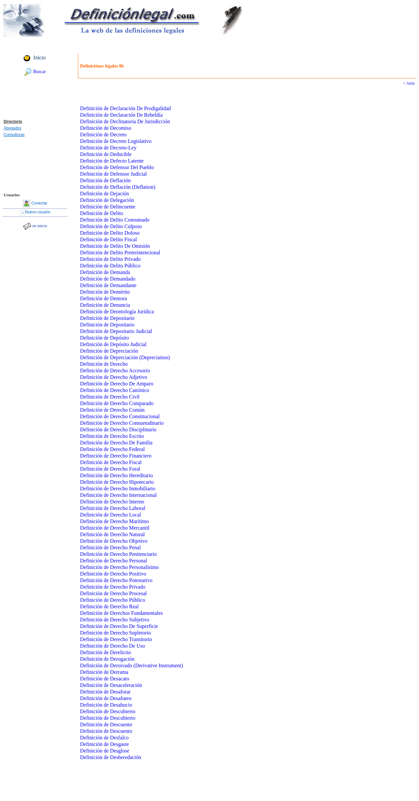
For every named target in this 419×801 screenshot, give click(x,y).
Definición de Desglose (104, 750)
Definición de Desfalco (104, 737)
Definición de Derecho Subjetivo (114, 619)
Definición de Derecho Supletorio (115, 632)
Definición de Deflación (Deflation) (117, 187)
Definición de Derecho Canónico (114, 390)
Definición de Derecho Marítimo (114, 521)
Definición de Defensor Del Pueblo (117, 167)
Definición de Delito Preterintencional (120, 252)
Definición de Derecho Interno (112, 501)
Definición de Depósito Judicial (113, 344)
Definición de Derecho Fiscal (111, 462)
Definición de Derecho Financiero (116, 456)
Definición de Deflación (105, 180)
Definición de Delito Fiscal (108, 239)
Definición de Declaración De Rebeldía (121, 115)
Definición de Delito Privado (110, 259)
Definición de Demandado (108, 279)
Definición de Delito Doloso (110, 233)
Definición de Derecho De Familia (116, 442)
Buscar (39, 71)
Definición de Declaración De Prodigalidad (125, 108)
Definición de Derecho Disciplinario (118, 429)
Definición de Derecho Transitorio (116, 639)
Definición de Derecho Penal (110, 547)
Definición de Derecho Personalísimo (119, 567)
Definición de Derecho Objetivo (114, 541)
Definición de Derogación (107, 659)
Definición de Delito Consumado (115, 220)
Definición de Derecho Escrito (112, 436)
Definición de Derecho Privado (112, 587)
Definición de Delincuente (108, 206)
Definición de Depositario (107, 318)
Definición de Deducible (106, 154)
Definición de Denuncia (105, 305)
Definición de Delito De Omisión (115, 246)
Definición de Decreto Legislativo (116, 141)
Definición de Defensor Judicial (113, 174)
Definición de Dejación (104, 193)
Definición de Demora (103, 298)
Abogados (12, 128)
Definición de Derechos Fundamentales (121, 613)
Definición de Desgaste (104, 744)
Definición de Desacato (104, 678)
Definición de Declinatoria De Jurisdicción (125, 121)
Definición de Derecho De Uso (112, 646)
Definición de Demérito (105, 292)
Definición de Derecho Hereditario (116, 475)
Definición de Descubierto (108, 711)
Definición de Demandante (108, 285)
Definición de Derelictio (105, 652)
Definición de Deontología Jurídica (117, 311)
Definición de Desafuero (106, 698)
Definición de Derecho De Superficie (119, 626)
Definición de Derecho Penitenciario (118, 554)
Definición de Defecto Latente (112, 161)
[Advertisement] (35, 97)
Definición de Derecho (104, 364)
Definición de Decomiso (105, 128)
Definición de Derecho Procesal (113, 593)
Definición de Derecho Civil (110, 397)
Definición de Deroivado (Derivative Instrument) (131, 665)
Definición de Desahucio (106, 705)
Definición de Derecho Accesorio (115, 370)
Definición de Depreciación (109, 351)
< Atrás (409, 83)
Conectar (39, 203)
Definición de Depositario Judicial (116, 331)
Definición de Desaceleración (111, 685)
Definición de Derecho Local (110, 515)
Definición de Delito (101, 213)
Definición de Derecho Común (112, 410)
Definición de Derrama (104, 672)
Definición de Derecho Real (109, 606)
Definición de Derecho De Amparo (117, 383)
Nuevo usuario (37, 212)
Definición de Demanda (105, 272)
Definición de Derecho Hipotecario (117, 482)
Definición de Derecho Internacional (118, 495)
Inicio (39, 57)
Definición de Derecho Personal (113, 560)
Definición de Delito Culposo (111, 226)
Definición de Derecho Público (112, 600)
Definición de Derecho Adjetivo (113, 377)
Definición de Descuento (106, 724)
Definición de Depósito (104, 338)
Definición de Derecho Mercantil (115, 528)
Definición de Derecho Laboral (112, 508)
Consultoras (14, 134)
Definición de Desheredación (110, 757)
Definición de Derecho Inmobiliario (117, 488)
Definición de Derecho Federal (112, 449)
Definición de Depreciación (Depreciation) (125, 357)
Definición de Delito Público (110, 265)
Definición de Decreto (103, 134)
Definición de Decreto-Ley (108, 147)
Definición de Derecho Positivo (113, 573)
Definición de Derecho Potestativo (116, 580)
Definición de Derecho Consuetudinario (122, 423)
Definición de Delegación (107, 200)
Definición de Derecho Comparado (117, 403)
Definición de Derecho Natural (112, 534)
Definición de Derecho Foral (110, 469)
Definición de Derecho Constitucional (120, 416)
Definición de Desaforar (105, 691)
